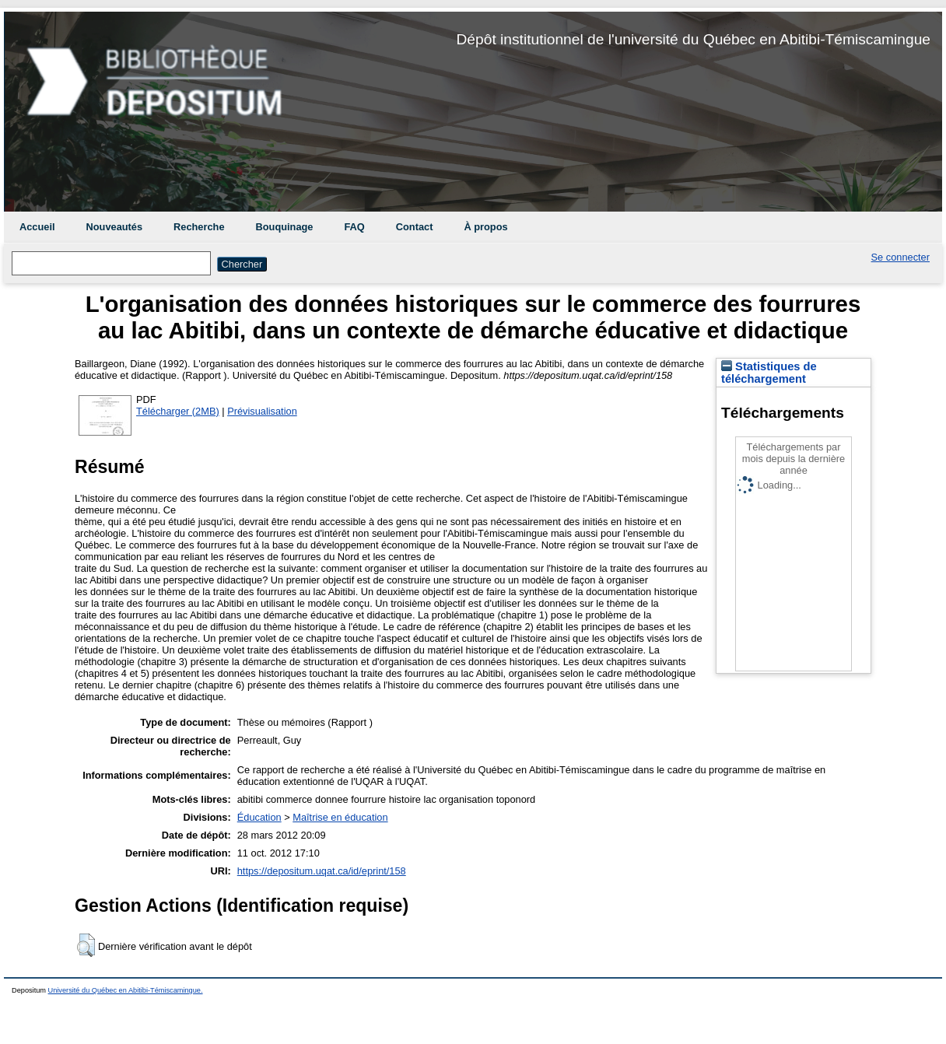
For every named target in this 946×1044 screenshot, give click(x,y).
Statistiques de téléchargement (769, 372)
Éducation (259, 817)
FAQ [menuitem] (354, 227)
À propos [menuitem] (485, 227)
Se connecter (900, 257)
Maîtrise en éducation (340, 817)
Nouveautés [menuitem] (114, 227)
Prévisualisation (262, 411)
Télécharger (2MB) (177, 411)
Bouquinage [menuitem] (285, 227)
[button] (86, 945)
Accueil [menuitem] (37, 227)
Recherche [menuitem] (198, 227)
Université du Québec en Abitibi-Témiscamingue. (125, 990)
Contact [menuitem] (414, 227)
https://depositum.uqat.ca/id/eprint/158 (321, 871)
